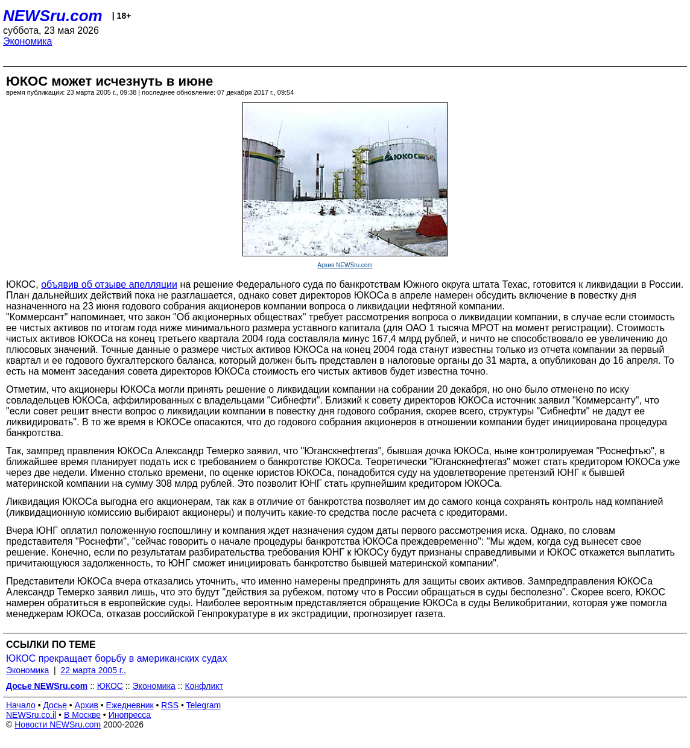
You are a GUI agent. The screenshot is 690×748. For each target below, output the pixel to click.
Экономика (27, 41)
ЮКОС (110, 686)
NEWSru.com (53, 16)
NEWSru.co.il (31, 715)
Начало (21, 705)
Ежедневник (130, 705)
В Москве (82, 715)
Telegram (203, 705)
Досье (55, 705)
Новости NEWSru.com (57, 724)
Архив (86, 705)
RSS (170, 705)
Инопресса (130, 715)
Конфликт (204, 686)
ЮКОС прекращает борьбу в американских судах (116, 658)
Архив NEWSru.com (344, 265)
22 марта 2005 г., (94, 670)
